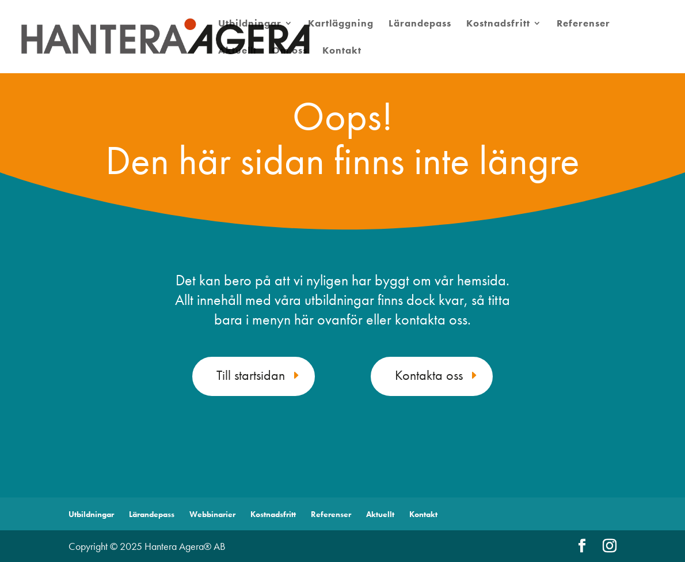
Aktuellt (237, 51)
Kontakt (341, 51)
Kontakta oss (429, 375)
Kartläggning (341, 24)
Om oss (289, 51)
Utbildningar (249, 24)
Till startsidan (250, 375)
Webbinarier (212, 514)
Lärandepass (420, 24)
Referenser (583, 24)
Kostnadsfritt (498, 24)
